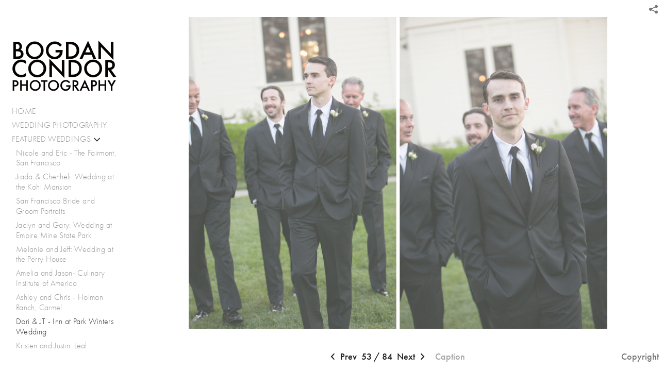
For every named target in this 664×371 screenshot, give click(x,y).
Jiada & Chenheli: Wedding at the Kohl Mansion (65, 182)
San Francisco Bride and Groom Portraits (55, 206)
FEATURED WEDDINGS (57, 139)
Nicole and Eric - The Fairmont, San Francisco (66, 158)
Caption (450, 356)
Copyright (640, 356)
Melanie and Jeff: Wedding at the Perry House (64, 254)
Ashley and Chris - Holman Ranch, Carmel (59, 302)
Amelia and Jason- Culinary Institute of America (60, 278)
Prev (342, 357)
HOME (24, 111)
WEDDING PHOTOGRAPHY (59, 125)
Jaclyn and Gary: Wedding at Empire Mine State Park (64, 230)
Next (412, 357)
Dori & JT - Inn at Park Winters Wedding (64, 326)
